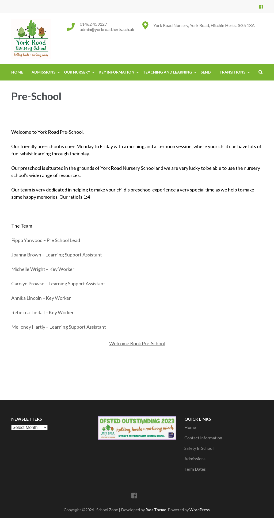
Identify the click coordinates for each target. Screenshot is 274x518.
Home (17, 72)
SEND (206, 72)
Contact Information (203, 437)
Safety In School (199, 448)
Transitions (232, 72)
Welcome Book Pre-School (137, 343)
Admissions (43, 72)
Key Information (116, 72)
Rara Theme (156, 510)
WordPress (199, 510)
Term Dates (195, 468)
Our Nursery (77, 72)
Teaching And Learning (167, 72)
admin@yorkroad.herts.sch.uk (107, 29)
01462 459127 (93, 23)
